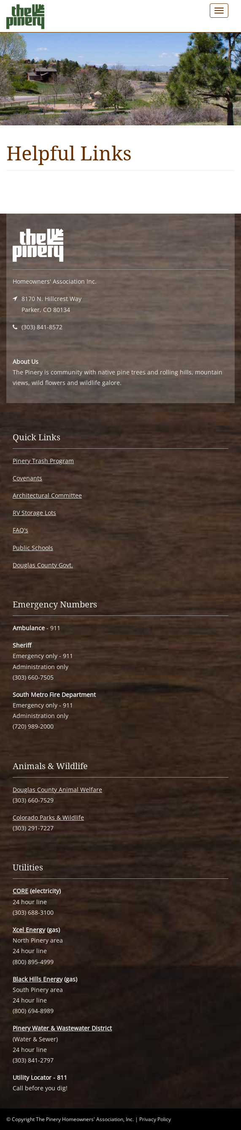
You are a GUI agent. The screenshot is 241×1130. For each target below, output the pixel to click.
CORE (20, 891)
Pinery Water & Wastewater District (62, 1028)
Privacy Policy (155, 1119)
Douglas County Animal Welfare (57, 790)
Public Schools (33, 548)
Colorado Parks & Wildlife (48, 817)
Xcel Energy (29, 930)
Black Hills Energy (37, 979)
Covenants (27, 478)
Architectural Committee (47, 495)
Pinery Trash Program (43, 461)
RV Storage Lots (34, 513)
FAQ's (20, 530)
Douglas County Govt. (43, 565)
